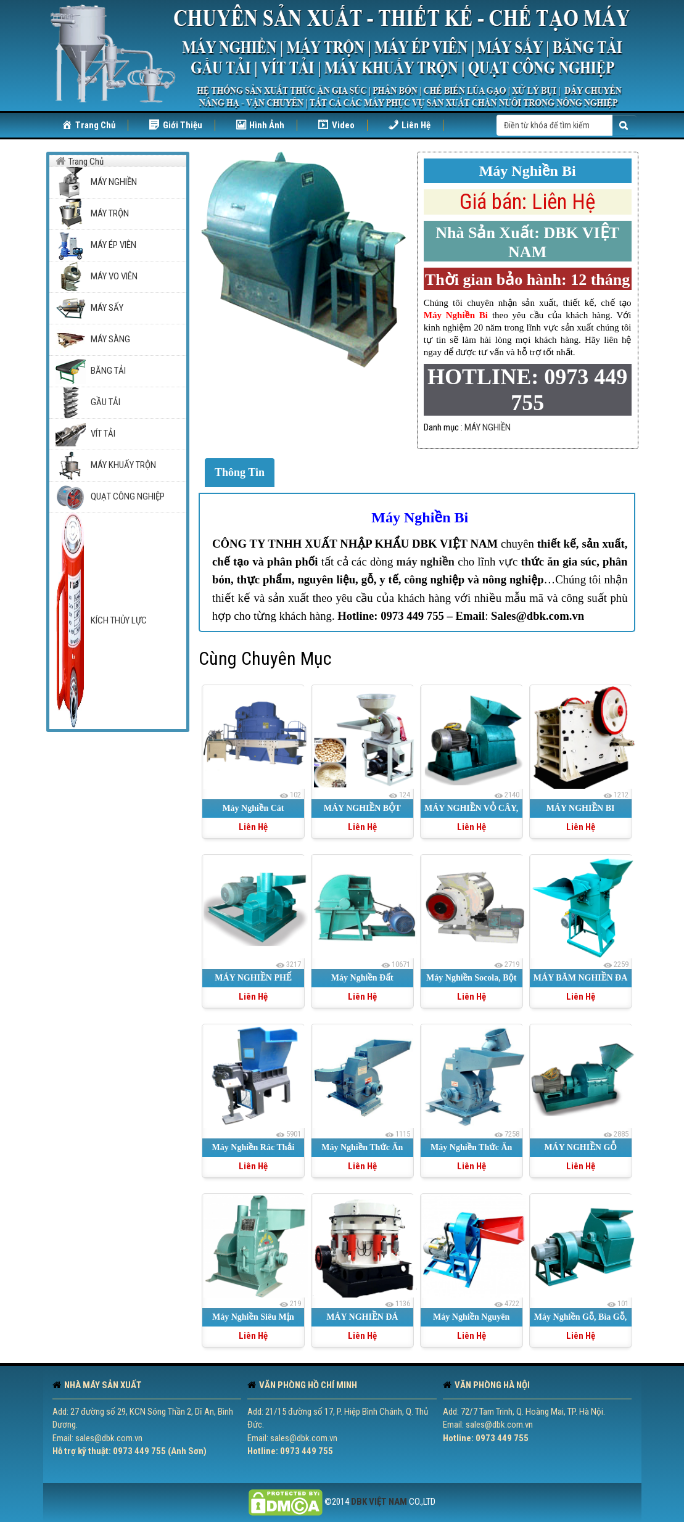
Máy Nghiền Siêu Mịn (253, 1317)
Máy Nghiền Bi (419, 517)
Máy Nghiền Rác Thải (253, 1147)
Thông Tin (240, 472)
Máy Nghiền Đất (362, 977)
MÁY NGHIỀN (487, 427)
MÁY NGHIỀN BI (580, 808)
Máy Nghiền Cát (253, 808)
